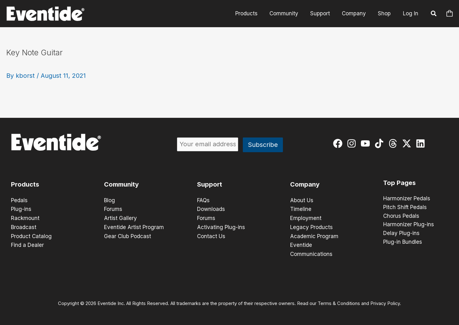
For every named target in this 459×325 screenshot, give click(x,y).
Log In (410, 13)
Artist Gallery (120, 218)
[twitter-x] (408, 143)
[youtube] (367, 143)
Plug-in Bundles (402, 242)
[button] (434, 14)
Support (323, 13)
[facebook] (339, 143)
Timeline (300, 209)
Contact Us (211, 235)
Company (356, 13)
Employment (305, 218)
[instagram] (353, 143)
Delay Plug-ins (401, 234)
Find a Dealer (27, 244)
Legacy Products (311, 226)
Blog (109, 200)
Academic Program (314, 235)
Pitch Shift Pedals (405, 207)
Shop (384, 13)
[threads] (394, 143)
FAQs (203, 200)
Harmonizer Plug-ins (408, 225)
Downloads (211, 209)
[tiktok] (380, 143)
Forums (113, 209)
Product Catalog (31, 235)
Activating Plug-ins (221, 226)
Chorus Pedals (401, 216)
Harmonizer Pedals (406, 199)
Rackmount (25, 218)
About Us (301, 200)
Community (288, 13)
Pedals (19, 200)
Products (252, 13)
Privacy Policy (385, 302)
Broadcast (23, 226)
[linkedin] (422, 143)
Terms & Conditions (339, 302)
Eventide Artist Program (134, 226)
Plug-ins (21, 209)
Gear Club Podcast (127, 235)
